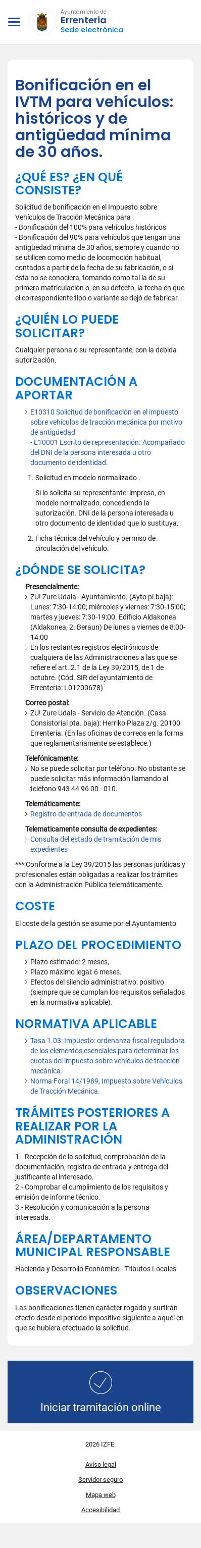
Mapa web (101, 1495)
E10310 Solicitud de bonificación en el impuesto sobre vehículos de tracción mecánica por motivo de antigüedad (106, 422)
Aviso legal (100, 1464)
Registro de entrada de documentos (86, 814)
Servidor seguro (100, 1479)
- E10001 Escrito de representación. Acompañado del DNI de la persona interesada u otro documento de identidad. (107, 452)
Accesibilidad (100, 1510)
